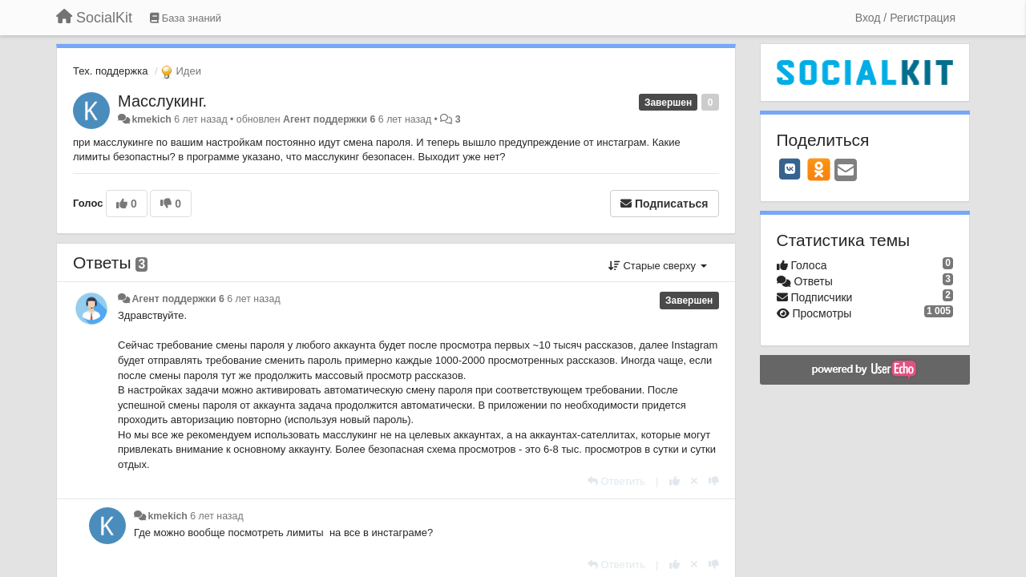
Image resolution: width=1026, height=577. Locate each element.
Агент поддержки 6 (329, 119)
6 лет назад (253, 299)
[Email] (845, 171)
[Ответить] (616, 481)
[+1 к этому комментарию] (674, 481)
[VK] (790, 169)
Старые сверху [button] (657, 266)
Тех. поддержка (110, 71)
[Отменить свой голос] (694, 481)
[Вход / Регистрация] (905, 17)
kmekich (151, 119)
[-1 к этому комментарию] (714, 481)
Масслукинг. (162, 101)
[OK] (818, 169)
